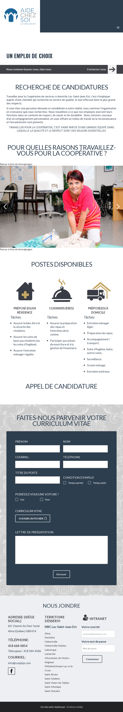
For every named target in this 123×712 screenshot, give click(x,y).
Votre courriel (91, 627)
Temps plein (99, 482)
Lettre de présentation (34, 532)
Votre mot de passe (94, 641)
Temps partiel (75, 482)
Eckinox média (75, 706)
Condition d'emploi (78, 477)
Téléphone (72, 457)
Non (47, 499)
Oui (22, 499)
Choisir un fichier (33, 518)
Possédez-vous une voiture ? (37, 494)
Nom (67, 441)
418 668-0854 (17, 646)
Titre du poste (27, 472)
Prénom (22, 441)
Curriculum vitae (28, 511)
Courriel (23, 457)
